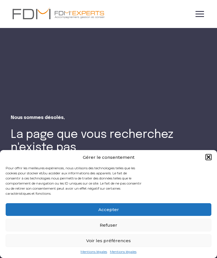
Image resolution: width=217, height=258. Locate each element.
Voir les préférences (108, 240)
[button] (208, 157)
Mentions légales (94, 252)
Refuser (108, 225)
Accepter (108, 209)
